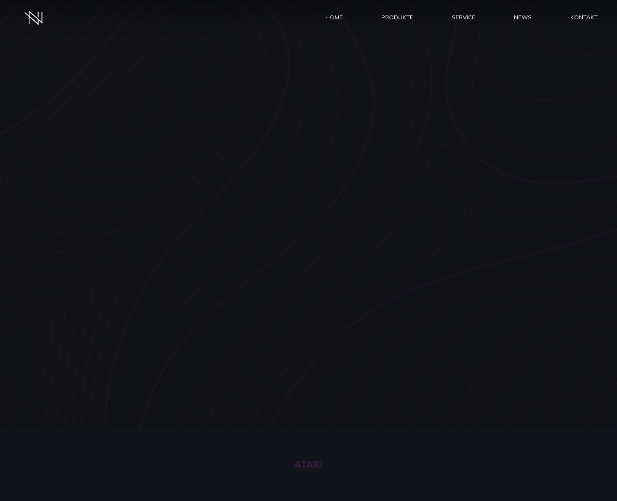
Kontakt (584, 17)
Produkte (397, 17)
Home (334, 17)
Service (463, 17)
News (523, 17)
